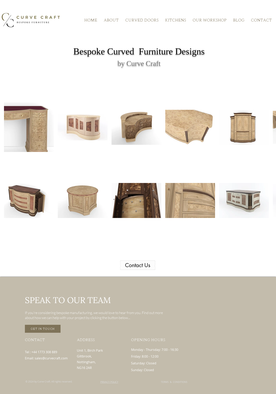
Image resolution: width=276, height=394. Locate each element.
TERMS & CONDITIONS (174, 381)
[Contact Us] (137, 265)
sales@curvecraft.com (51, 358)
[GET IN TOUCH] (43, 329)
